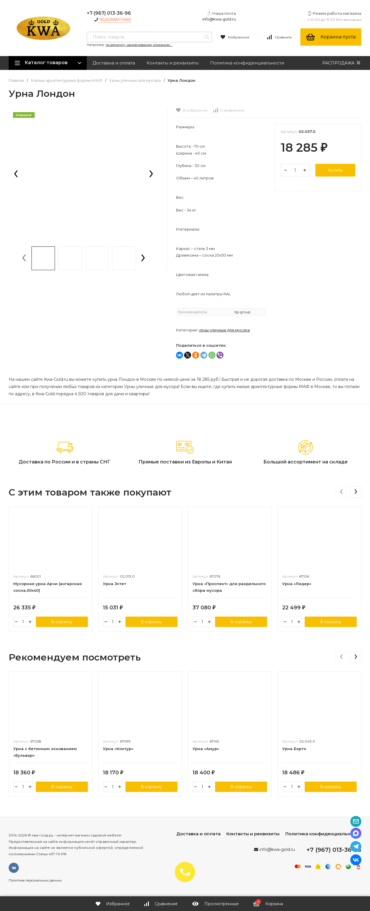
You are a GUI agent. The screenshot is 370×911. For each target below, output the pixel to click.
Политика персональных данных (35, 880)
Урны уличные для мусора (135, 80)
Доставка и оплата (113, 63)
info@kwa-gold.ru (219, 19)
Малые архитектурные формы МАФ (66, 80)
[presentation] (16, 174)
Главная (16, 80)
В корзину (62, 621)
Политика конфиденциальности (247, 63)
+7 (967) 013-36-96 (109, 13)
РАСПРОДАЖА (341, 63)
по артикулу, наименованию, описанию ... (139, 45)
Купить (335, 170)
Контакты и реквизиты (173, 63)
